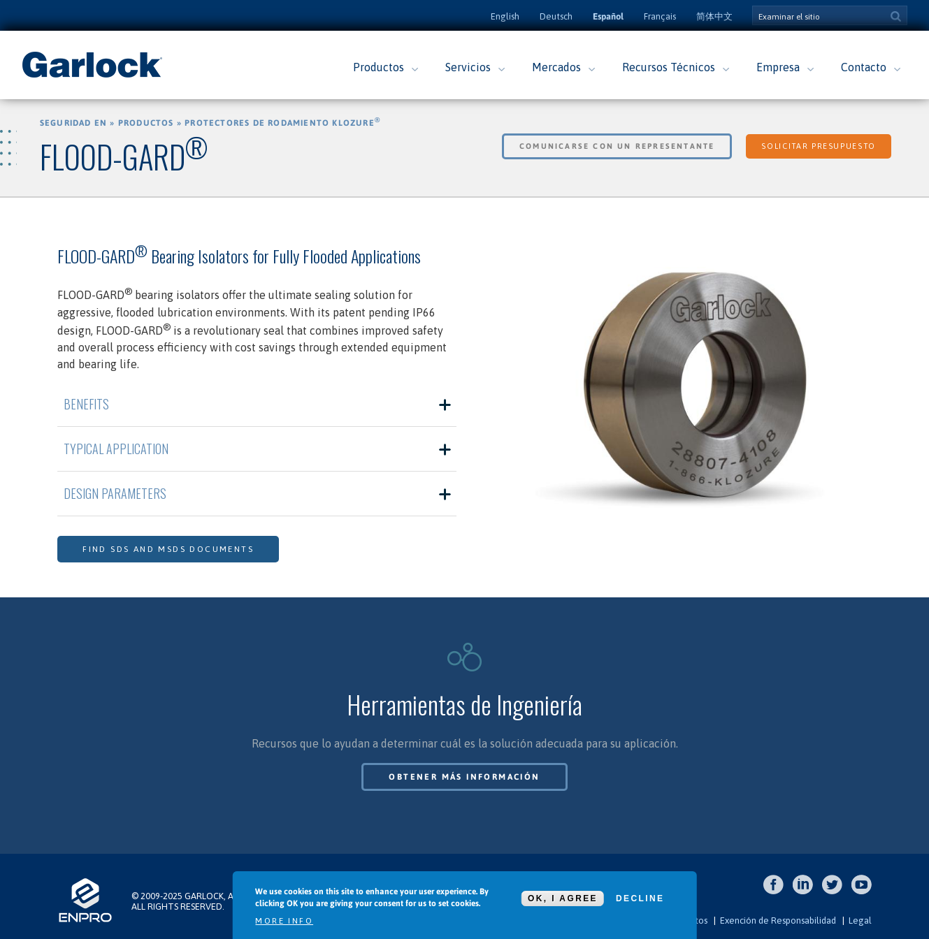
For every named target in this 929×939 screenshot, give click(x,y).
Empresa (778, 67)
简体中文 (714, 16)
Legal (860, 920)
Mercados (556, 67)
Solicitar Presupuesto (818, 146)
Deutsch (556, 16)
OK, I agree (563, 898)
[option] (672, 384)
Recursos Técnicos (668, 67)
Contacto (863, 67)
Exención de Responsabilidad (778, 920)
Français (660, 16)
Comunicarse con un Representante (616, 146)
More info (284, 921)
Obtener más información (464, 777)
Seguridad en (73, 123)
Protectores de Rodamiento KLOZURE (282, 123)
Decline (640, 898)
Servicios (468, 67)
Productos (378, 67)
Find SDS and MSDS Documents (168, 549)
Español (608, 16)
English (505, 16)
